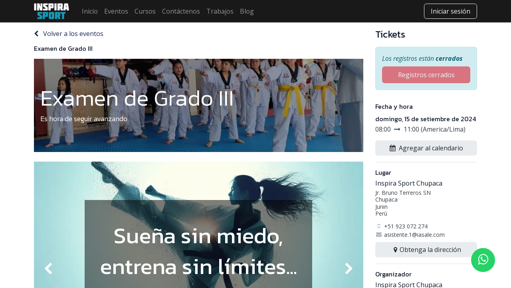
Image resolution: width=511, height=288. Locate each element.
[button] (426, 148)
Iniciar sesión (450, 11)
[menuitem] (90, 11)
